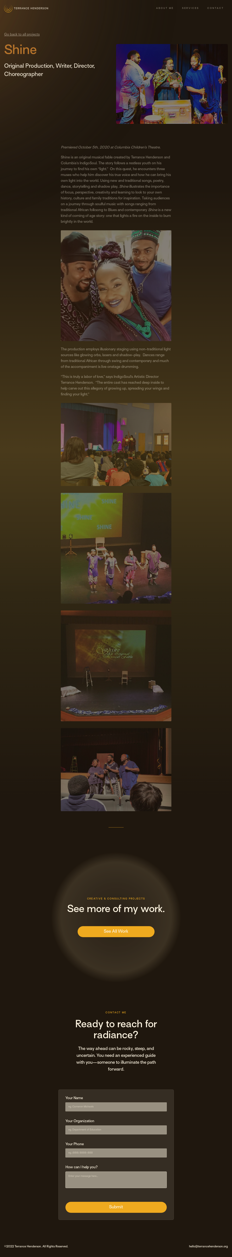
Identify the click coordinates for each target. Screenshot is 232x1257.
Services (190, 8)
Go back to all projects (22, 34)
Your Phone (74, 1144)
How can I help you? (81, 1167)
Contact (215, 8)
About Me (165, 8)
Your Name (74, 1098)
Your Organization (79, 1121)
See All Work (116, 932)
